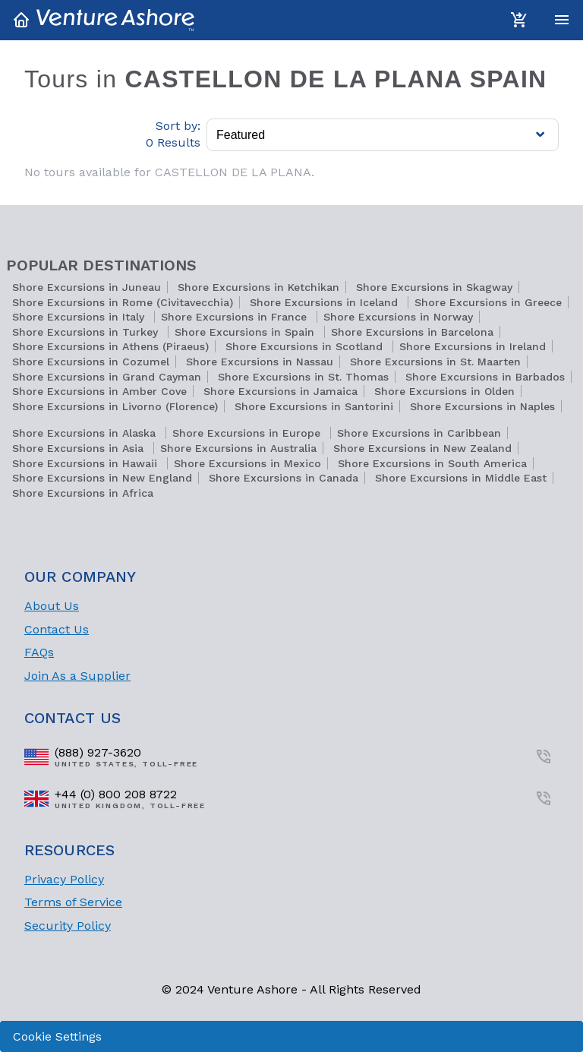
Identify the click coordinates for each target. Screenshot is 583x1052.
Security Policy (67, 925)
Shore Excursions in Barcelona (412, 332)
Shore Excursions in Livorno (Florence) (115, 406)
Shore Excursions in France (235, 317)
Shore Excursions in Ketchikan (258, 287)
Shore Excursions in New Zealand (422, 448)
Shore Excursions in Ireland (472, 346)
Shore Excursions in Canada (283, 478)
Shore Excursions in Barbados (485, 377)
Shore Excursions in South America (432, 463)
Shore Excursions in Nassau (259, 361)
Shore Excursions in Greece (488, 302)
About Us (51, 606)
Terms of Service (73, 902)
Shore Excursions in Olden (444, 391)
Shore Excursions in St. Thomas (303, 377)
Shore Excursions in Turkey (87, 332)
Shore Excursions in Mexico (247, 463)
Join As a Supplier (77, 675)
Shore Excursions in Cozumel (90, 361)
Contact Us (56, 629)
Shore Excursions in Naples (482, 406)
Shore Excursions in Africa (82, 493)
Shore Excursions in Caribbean (419, 433)
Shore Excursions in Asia (79, 448)
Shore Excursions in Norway (398, 317)
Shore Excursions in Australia (238, 448)
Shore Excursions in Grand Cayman (106, 377)
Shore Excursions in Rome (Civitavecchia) (122, 302)
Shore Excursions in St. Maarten (435, 361)
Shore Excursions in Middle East (461, 478)
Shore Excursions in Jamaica (280, 391)
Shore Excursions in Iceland (326, 302)
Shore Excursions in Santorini (314, 406)
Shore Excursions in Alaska (85, 433)
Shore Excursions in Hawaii (86, 463)
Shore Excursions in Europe (248, 433)
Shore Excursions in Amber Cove (99, 391)
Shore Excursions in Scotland (305, 346)
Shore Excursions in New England (102, 478)
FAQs (39, 652)
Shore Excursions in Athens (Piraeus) (110, 346)
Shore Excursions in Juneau (86, 287)
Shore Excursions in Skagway (434, 287)
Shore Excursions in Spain (246, 332)
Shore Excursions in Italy (80, 317)
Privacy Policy (64, 879)
